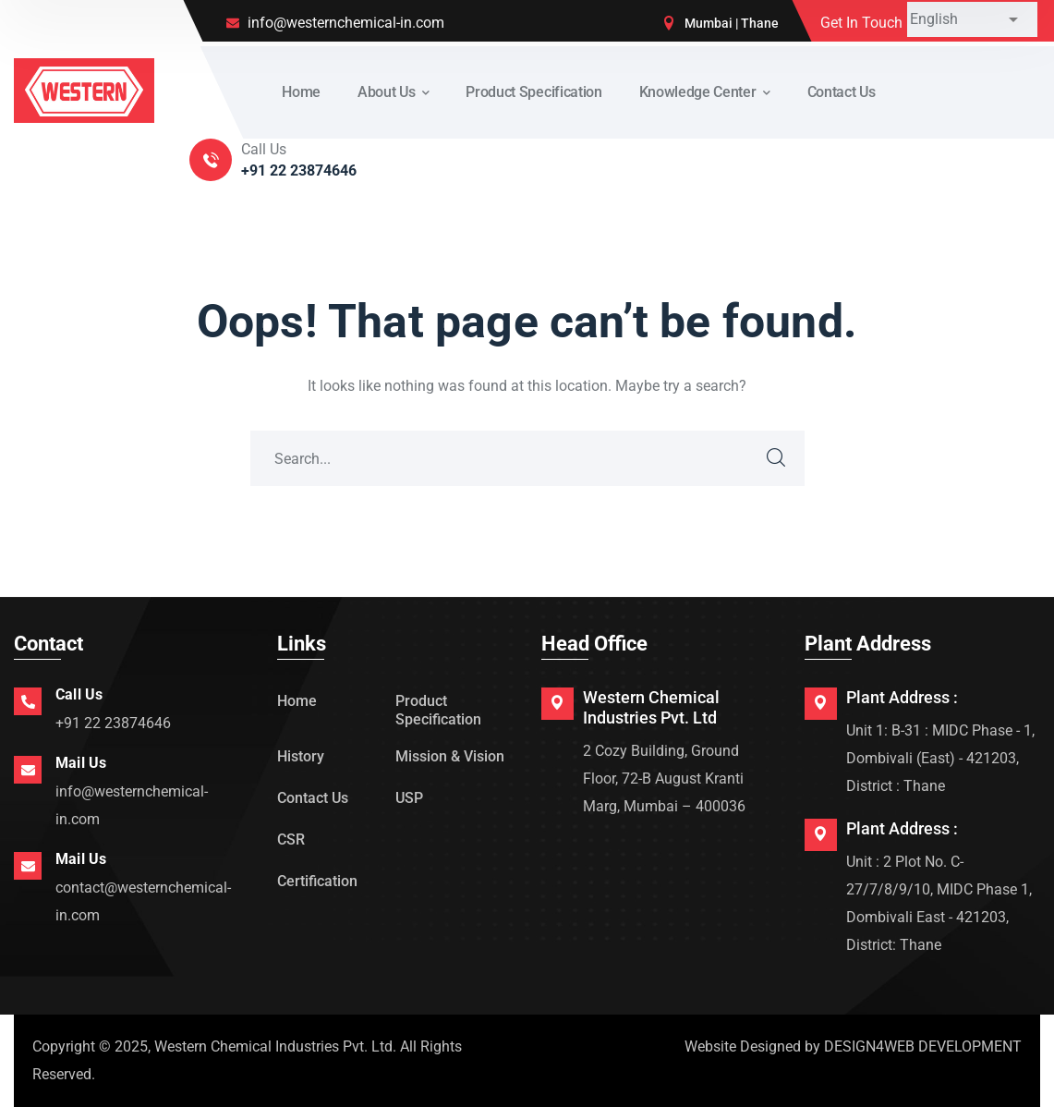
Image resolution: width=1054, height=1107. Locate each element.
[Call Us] (28, 701)
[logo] (84, 89)
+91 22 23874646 (113, 723)
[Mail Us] (28, 770)
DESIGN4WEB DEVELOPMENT (923, 1046)
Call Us (79, 694)
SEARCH (777, 458)
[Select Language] (972, 19)
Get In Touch (861, 22)
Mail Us (80, 763)
